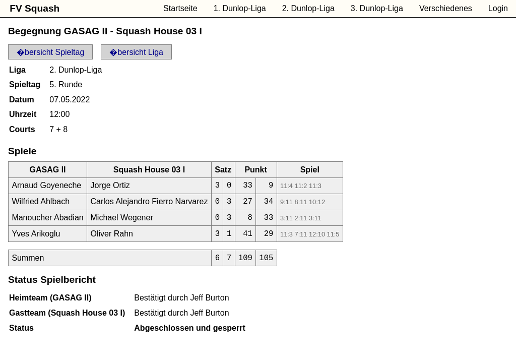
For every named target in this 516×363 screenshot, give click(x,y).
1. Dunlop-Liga (240, 8)
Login (498, 8)
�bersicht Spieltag (50, 52)
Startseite (180, 8)
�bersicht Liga (136, 52)
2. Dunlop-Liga (308, 8)
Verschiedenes (445, 8)
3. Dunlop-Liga (377, 8)
